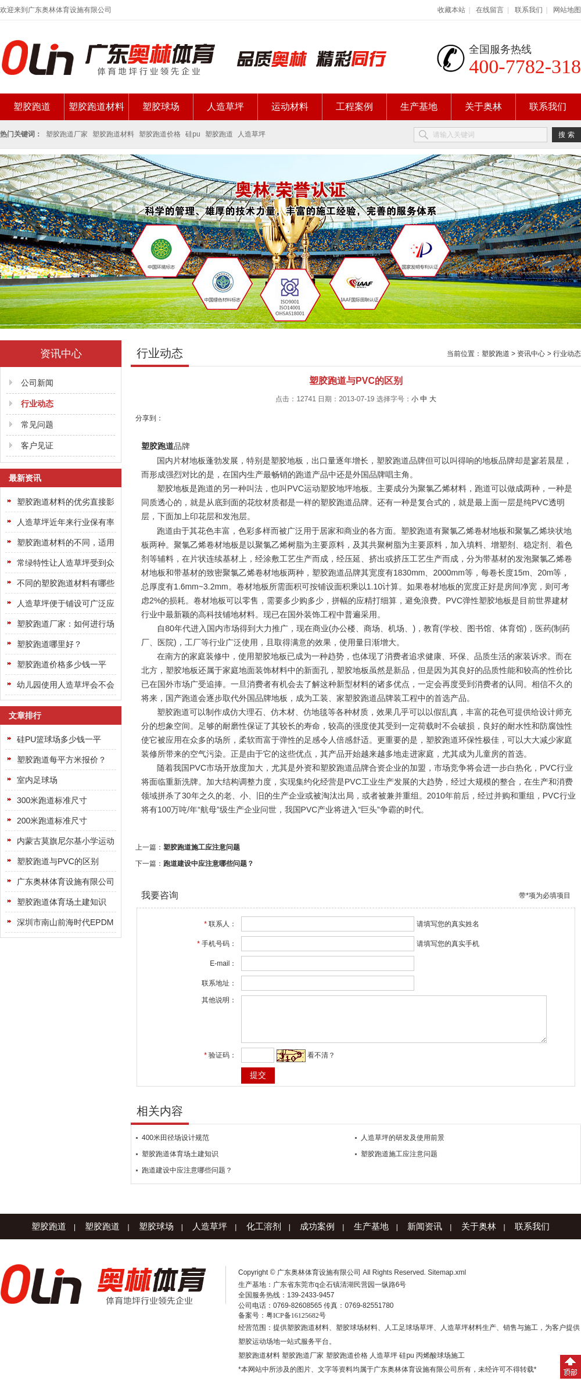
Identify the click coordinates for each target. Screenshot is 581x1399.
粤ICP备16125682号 (296, 1324)
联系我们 (529, 10)
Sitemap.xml (447, 1281)
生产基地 (418, 107)
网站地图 (567, 10)
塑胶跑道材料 (96, 107)
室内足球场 (37, 780)
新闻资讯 (424, 1235)
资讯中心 (531, 354)
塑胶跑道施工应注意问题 (201, 847)
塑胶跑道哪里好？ (49, 644)
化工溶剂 (263, 1235)
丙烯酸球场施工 (440, 1364)
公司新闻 (37, 382)
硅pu (192, 134)
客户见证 (37, 445)
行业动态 (567, 354)
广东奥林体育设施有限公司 (65, 881)
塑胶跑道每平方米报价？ (61, 759)
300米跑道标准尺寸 (52, 800)
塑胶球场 (161, 107)
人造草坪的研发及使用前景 (402, 1146)
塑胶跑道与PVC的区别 (58, 861)
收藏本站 (451, 10)
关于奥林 (483, 107)
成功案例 (317, 1235)
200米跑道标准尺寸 (52, 820)
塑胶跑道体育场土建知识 (61, 902)
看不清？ (315, 1064)
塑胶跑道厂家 (67, 134)
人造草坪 (225, 107)
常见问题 (37, 424)
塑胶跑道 (32, 107)
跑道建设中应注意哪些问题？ (208, 863)
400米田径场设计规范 (175, 1146)
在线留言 (490, 10)
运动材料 (290, 107)
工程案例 (354, 107)
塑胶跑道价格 (160, 134)
